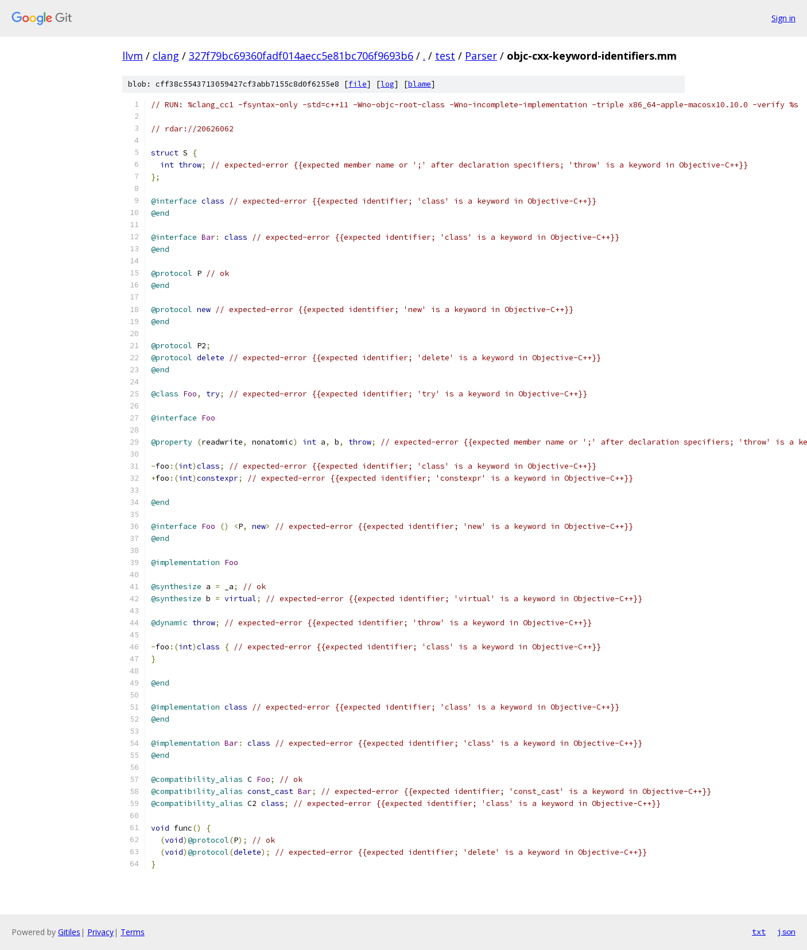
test (445, 56)
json (786, 931)
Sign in (783, 18)
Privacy (100, 931)
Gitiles (69, 931)
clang (166, 56)
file (357, 84)
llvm (132, 56)
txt (759, 931)
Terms (133, 931)
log (387, 84)
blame (419, 84)
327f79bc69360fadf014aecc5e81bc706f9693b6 (301, 56)
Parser (481, 56)
